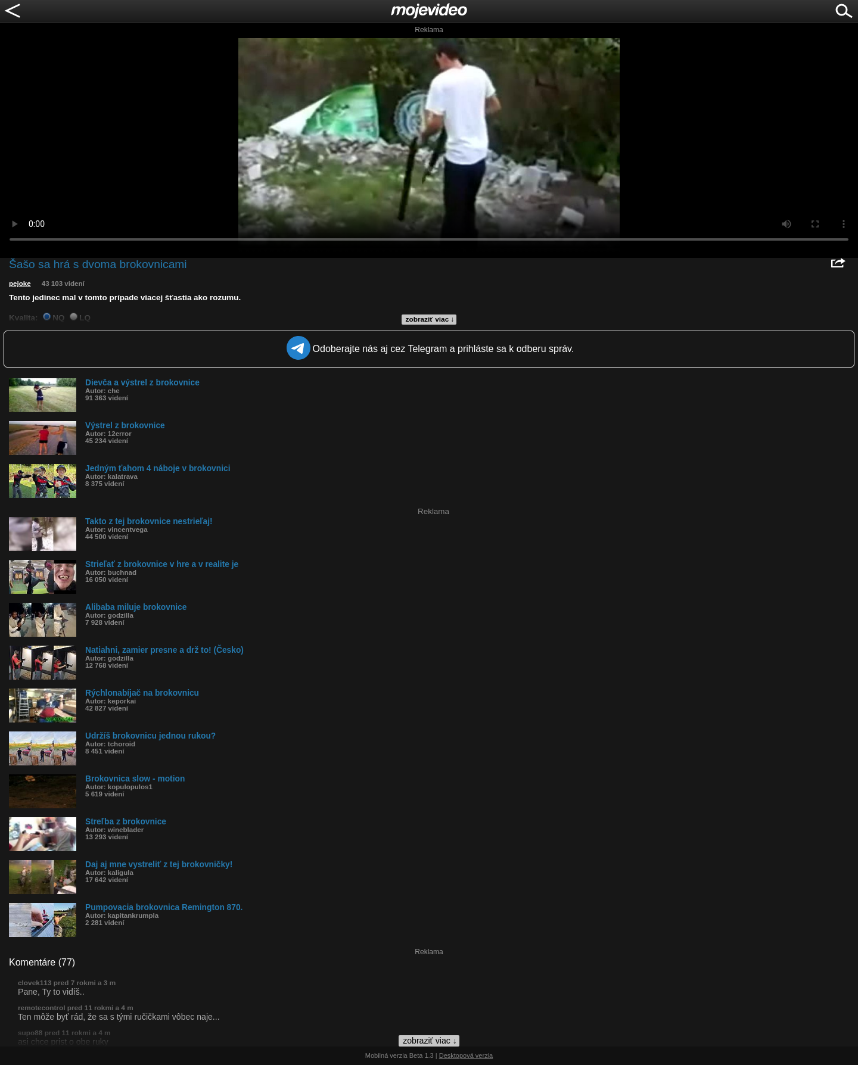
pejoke (20, 283)
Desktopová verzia (466, 1055)
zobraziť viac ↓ (430, 319)
